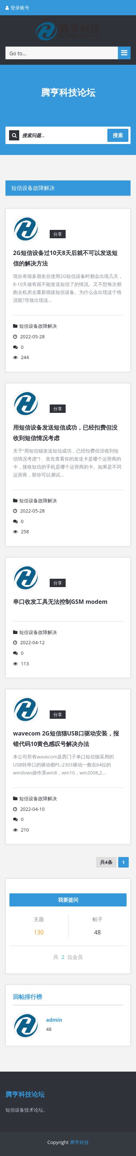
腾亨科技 (79, 1142)
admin (54, 1019)
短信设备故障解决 (33, 187)
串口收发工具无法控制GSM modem (60, 602)
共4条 (106, 862)
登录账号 (17, 7)
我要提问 (68, 899)
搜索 (118, 135)
